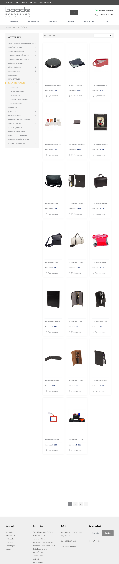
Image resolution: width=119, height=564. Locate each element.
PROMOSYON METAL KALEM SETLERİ (21, 59)
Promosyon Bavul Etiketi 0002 (101, 85)
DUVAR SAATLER (14, 79)
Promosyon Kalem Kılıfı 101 (77, 321)
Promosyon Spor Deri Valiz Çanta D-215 (77, 262)
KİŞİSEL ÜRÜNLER (14, 67)
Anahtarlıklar (38, 556)
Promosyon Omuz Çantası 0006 (53, 203)
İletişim (106, 21)
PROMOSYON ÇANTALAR (16, 131)
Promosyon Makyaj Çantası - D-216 (101, 262)
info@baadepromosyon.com (42, 2)
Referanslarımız (34, 21)
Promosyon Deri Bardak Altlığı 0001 (53, 85)
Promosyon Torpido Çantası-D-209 (77, 203)
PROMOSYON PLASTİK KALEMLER (20, 55)
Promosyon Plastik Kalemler (43, 542)
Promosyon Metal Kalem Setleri (44, 546)
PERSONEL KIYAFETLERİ (16, 143)
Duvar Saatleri (38, 562)
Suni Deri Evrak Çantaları (19, 99)
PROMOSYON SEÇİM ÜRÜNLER (18, 139)
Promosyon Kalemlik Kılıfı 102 (101, 321)
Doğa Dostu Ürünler (40, 549)
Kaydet (108, 533)
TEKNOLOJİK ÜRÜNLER (16, 51)
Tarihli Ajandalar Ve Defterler (43, 532)
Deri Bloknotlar (15, 95)
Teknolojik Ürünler (39, 539)
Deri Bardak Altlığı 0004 (77, 144)
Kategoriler (14, 21)
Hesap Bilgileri (89, 21)
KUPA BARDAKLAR (14, 124)
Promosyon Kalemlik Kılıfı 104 (77, 380)
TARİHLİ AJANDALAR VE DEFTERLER (21, 43)
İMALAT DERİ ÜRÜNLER (16, 83)
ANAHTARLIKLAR (14, 71)
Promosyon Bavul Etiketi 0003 (53, 144)
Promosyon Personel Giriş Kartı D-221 (53, 439)
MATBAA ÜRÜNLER (14, 116)
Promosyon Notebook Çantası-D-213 (101, 203)
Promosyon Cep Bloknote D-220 (101, 380)
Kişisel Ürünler (38, 552)
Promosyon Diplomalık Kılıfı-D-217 (53, 321)
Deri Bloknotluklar (16, 103)
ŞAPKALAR (12, 112)
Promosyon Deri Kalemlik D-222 (77, 439)
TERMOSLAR (12, 108)
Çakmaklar (37, 559)
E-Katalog (70, 21)
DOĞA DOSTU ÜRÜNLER (16, 63)
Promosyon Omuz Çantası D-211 (53, 262)
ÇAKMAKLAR (12, 75)
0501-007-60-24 (21, 2)
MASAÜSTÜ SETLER (15, 47)
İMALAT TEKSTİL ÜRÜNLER (17, 135)
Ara (74, 12)
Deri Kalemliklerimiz (17, 91)
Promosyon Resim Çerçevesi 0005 (101, 144)
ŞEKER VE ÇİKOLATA (15, 128)
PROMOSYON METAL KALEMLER (19, 120)
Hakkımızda (53, 21)
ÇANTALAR (14, 87)
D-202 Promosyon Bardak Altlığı (77, 85)
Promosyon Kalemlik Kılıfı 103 (53, 380)
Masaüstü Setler (39, 535)
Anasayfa (8, 27)
